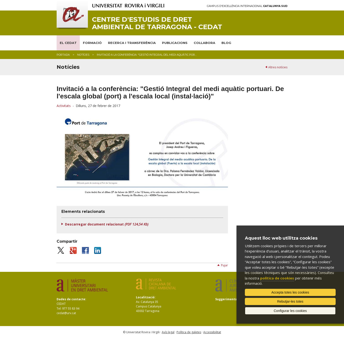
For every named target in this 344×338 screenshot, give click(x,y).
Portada (63, 54)
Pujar (224, 265)
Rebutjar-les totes (290, 301)
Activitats (64, 105)
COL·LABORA (204, 43)
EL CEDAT (68, 43)
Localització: (146, 297)
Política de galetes (189, 332)
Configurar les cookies (290, 311)
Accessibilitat (212, 332)
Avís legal (168, 332)
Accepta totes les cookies (290, 292)
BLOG (226, 43)
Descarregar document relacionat (106, 224)
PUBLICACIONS (175, 43)
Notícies (83, 54)
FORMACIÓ (92, 43)
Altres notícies (277, 67)
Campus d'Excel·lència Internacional (247, 6)
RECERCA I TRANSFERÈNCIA (132, 43)
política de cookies (277, 278)
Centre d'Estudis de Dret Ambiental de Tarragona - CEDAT (157, 23)
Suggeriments (226, 299)
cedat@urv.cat (66, 313)
